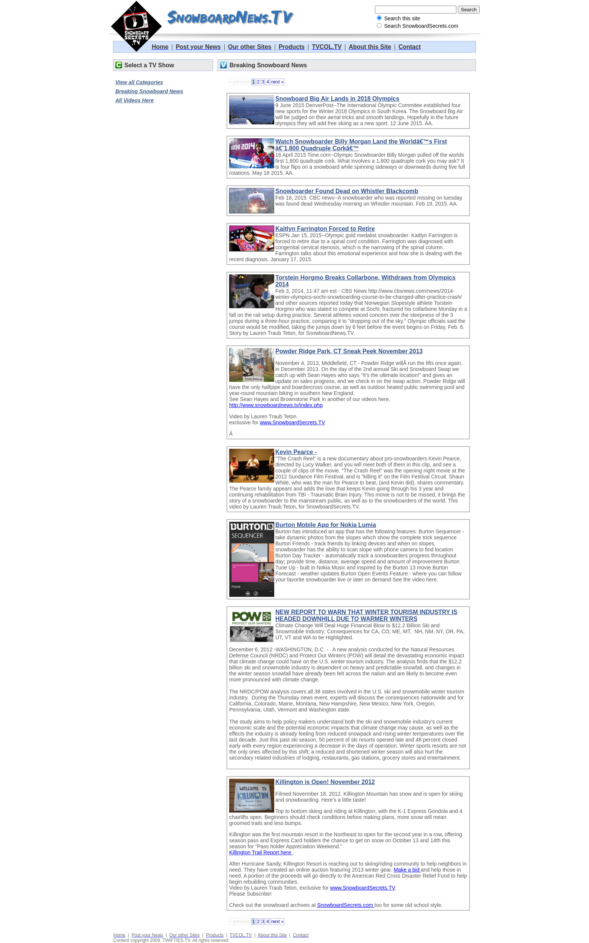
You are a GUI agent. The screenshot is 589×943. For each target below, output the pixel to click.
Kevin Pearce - (296, 452)
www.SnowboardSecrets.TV (292, 422)
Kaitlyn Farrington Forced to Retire (325, 229)
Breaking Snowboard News (149, 91)
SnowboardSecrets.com (346, 905)
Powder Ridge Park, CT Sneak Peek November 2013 (349, 351)
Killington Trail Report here (261, 852)
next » (277, 82)
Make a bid (407, 870)
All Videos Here (134, 100)
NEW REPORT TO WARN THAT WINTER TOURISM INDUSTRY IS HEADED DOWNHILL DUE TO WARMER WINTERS (366, 615)
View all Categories (139, 82)
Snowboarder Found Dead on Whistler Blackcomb (346, 191)
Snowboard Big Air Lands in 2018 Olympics (337, 98)
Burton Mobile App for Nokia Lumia (325, 525)
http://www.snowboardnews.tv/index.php (276, 405)
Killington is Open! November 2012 (325, 782)
